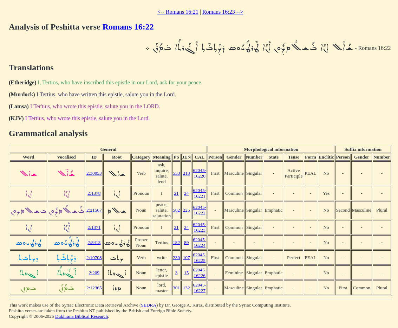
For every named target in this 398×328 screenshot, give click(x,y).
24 (186, 193)
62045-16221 (199, 193)
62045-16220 (199, 173)
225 (186, 210)
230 (176, 257)
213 (186, 173)
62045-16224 (199, 242)
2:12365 (94, 287)
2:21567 (94, 210)
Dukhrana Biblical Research (81, 316)
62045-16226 (199, 272)
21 (176, 193)
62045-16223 (199, 227)
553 (176, 173)
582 (176, 210)
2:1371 (93, 227)
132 (186, 287)
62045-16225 (199, 257)
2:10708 (94, 257)
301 (176, 287)
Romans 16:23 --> (222, 12)
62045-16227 (199, 287)
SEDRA (148, 305)
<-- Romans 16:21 (177, 12)
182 (176, 242)
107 (186, 257)
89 (186, 242)
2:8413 (93, 242)
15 (186, 272)
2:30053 (94, 173)
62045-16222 (199, 210)
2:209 (94, 272)
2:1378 (93, 193)
